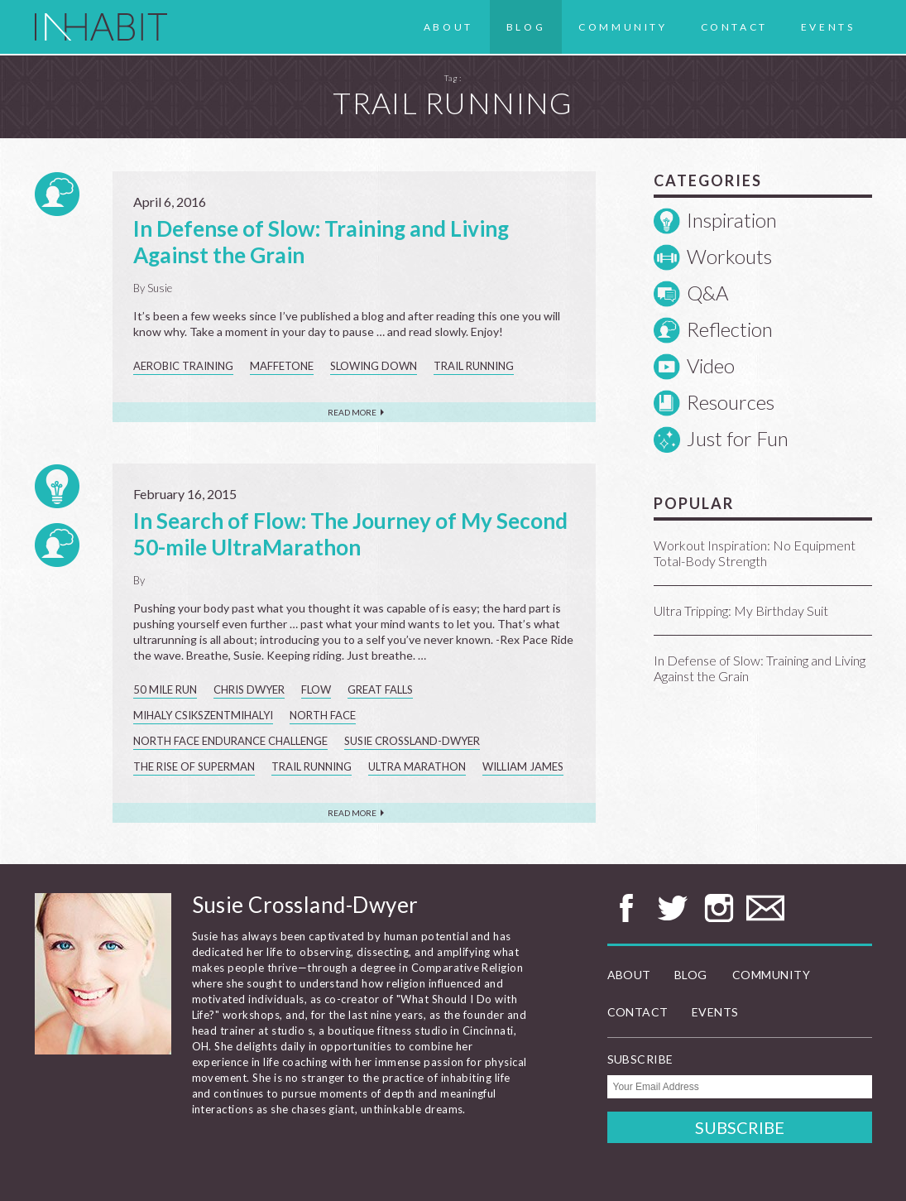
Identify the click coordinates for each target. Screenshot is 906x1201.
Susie (159, 288)
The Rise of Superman (194, 766)
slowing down (373, 365)
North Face (323, 715)
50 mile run (165, 689)
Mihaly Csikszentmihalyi (203, 715)
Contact (734, 27)
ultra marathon (417, 766)
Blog (525, 27)
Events (828, 27)
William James (522, 766)
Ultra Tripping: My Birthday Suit (741, 610)
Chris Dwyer (249, 689)
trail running (474, 365)
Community (622, 27)
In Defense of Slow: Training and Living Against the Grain (759, 668)
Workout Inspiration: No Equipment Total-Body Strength (755, 553)
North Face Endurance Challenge (230, 740)
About (448, 27)
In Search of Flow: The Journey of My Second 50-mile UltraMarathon (350, 533)
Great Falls (380, 689)
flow (316, 689)
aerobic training (183, 365)
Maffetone (282, 365)
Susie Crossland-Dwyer (412, 740)
